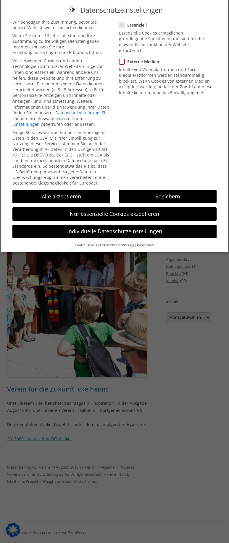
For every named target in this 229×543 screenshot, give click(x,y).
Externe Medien (141, 57)
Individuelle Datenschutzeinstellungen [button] (114, 227)
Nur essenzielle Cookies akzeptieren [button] (114, 209)
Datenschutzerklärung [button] (117, 241)
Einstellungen (26, 120)
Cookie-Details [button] (86, 241)
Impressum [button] (145, 241)
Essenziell (135, 21)
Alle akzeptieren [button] (61, 192)
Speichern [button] (167, 192)
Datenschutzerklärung (77, 108)
